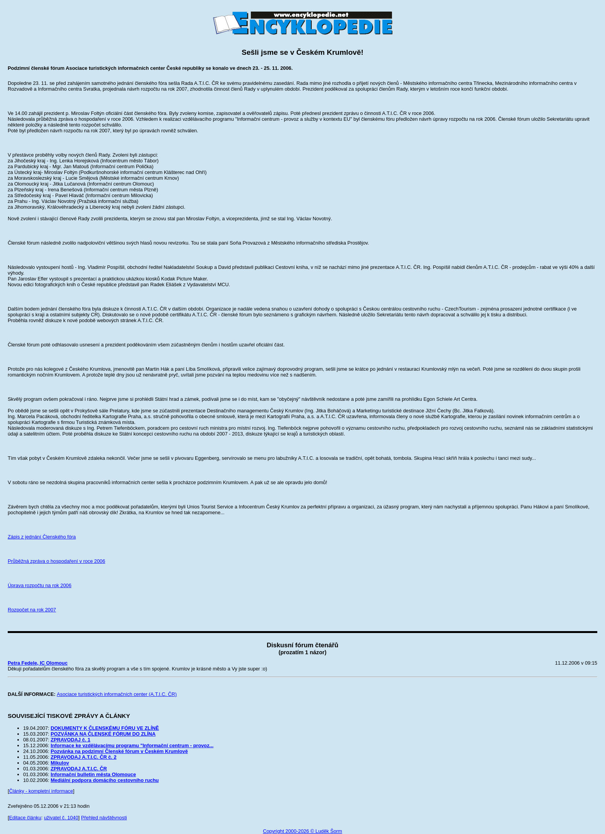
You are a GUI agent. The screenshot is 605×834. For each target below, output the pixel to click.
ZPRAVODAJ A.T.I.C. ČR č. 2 (84, 757)
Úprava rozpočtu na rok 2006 (39, 585)
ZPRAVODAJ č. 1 (70, 740)
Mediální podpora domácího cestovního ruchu (105, 780)
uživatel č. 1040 (61, 817)
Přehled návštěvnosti (104, 817)
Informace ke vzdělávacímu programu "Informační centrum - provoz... (132, 745)
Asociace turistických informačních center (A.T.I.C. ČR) (117, 694)
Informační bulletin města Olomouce (93, 774)
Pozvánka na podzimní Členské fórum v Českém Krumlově (119, 751)
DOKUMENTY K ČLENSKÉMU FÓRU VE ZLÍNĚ (105, 728)
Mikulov (60, 763)
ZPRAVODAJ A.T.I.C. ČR (79, 769)
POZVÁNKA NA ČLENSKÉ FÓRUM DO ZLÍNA (103, 734)
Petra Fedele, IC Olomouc (38, 663)
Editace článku (25, 817)
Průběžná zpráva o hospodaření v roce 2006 (56, 561)
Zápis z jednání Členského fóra (42, 537)
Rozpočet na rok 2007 (32, 610)
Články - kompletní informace (41, 791)
